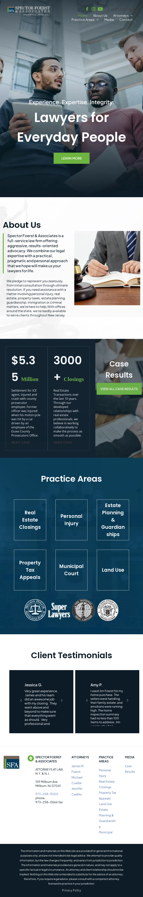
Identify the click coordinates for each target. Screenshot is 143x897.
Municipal (105, 832)
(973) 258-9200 (124, 9)
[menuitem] (82, 15)
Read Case (20, 442)
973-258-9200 (46, 794)
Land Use (105, 804)
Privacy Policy (71, 890)
